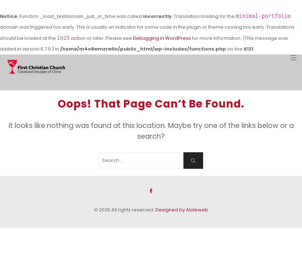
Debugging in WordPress (162, 38)
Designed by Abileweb (181, 209)
